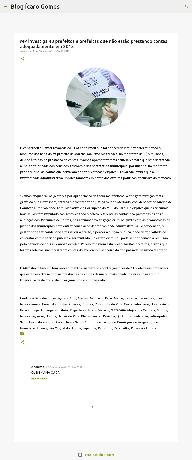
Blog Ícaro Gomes (35, 6)
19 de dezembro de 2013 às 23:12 (64, 367)
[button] (22, 58)
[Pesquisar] (65, 6)
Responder (39, 378)
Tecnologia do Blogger (96, 454)
